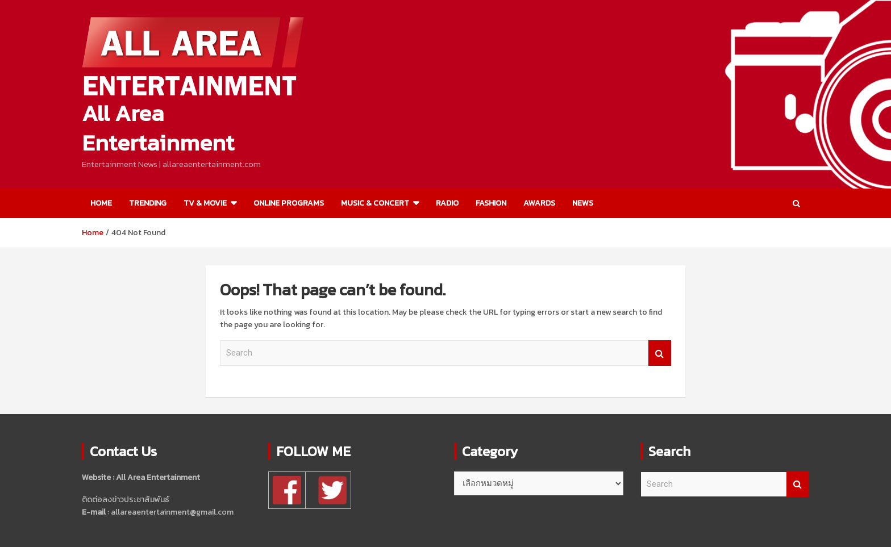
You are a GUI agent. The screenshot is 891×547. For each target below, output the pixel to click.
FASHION (491, 203)
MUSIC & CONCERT (375, 203)
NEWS (582, 203)
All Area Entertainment (158, 128)
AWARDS (539, 203)
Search (659, 353)
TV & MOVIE (205, 203)
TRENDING (147, 203)
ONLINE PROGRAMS (288, 203)
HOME (101, 203)
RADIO (447, 203)
